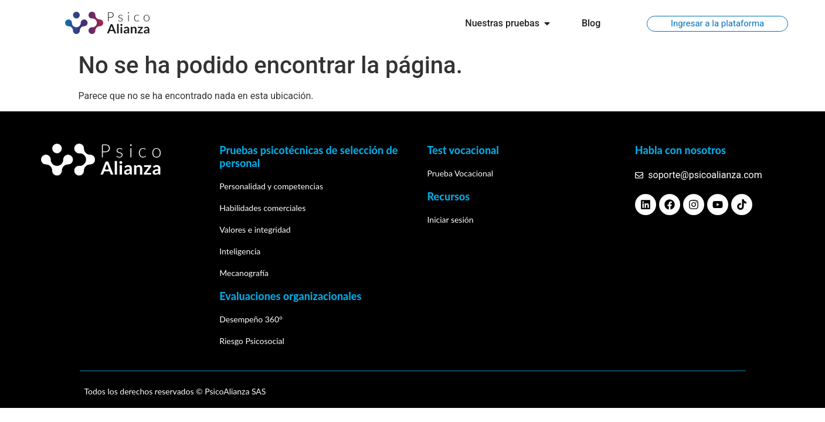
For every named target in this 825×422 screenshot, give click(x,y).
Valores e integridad (254, 229)
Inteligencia (239, 251)
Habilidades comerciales (262, 208)
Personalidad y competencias (271, 186)
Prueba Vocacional (460, 173)
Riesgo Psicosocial (251, 341)
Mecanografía (244, 273)
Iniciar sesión (450, 219)
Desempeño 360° (251, 319)
